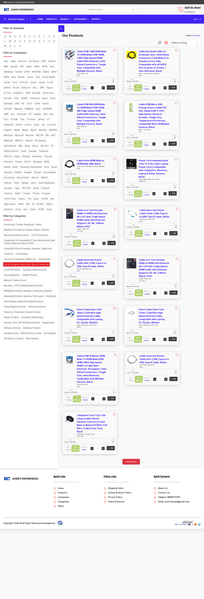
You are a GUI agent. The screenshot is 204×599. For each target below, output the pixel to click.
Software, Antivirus (26, 502)
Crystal (33, 103)
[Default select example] (185, 42)
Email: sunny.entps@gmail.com (172, 572)
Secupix (17, 251)
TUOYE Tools (10, 293)
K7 (25, 166)
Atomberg (22, 82)
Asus (14, 82)
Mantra (15, 182)
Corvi (6, 103)
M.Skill (6, 182)
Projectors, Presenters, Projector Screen (18, 476)
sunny (23, 267)
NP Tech (24, 209)
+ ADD (91, 87)
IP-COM (20, 161)
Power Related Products (15, 464)
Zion (14, 315)
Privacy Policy (113, 567)
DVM (28, 119)
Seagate (8, 251)
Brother (21, 92)
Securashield (29, 251)
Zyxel (6, 320)
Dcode (24, 108)
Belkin (33, 87)
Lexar (6, 177)
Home (40, 19)
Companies (61, 567)
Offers (58, 576)
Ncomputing (9, 203)
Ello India (31, 124)
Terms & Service (114, 572)
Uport (6, 299)
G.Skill (19, 140)
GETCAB (8, 145)
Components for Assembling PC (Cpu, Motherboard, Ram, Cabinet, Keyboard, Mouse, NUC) (19, 365)
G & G (12, 140)
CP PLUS (15, 103)
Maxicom (32, 182)
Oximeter (33, 214)
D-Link (7, 108)
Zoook (21, 315)
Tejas (6, 278)
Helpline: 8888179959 (167, 567)
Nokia (6, 209)
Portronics (8, 230)
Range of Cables (11, 483)
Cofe (6, 98)
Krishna (19, 172)
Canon (30, 92)
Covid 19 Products (12, 405)
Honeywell (8, 156)
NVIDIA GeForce (11, 214)
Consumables (22, 381)
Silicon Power (23, 256)
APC (15, 76)
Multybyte (8, 198)
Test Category (10, 520)
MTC (31, 193)
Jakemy (18, 166)
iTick (28, 161)
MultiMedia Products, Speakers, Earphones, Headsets (18, 435)
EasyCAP (8, 124)
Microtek (8, 193)
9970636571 (190, 12)
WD (27, 304)
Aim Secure (9, 71)
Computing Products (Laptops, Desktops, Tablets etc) (17, 374)
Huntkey (24, 156)
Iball (32, 156)
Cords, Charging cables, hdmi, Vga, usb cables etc (19, 398)
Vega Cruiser (9, 304)
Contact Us (162, 563)
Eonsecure (24, 129)
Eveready (24, 135)
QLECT (27, 230)
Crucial (25, 103)
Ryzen (7, 246)
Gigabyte (18, 145)
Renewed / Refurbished (14, 240)
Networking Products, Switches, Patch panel (18, 444)
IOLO (12, 161)
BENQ (6, 92)
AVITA (6, 87)
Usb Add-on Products (13, 526)
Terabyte (8, 283)
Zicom (6, 315)
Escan (14, 135)
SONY (6, 267)
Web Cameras (10, 531)
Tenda (25, 278)
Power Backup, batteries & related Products (19, 457)
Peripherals (9, 451)
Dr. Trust (7, 119)
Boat (14, 92)
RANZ (17, 235)
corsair (29, 98)
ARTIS (6, 82)
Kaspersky (8, 172)
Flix (5, 140)
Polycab (30, 225)
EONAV (14, 129)
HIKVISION (15, 151)
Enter (6, 129)
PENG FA (19, 219)
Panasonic (8, 219)
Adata (13, 66)
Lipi (13, 177)
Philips (29, 219)
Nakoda (29, 198)
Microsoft (30, 188)
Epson (7, 135)
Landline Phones (29, 416)
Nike (34, 203)
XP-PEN (7, 309)
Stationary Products (12, 507)
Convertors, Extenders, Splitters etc (20, 386)
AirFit (19, 71)
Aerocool (22, 66)
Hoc (31, 151)
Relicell (26, 235)
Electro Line (19, 124)
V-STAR (14, 299)
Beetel (26, 87)
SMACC (16, 262)
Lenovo (28, 172)
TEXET (28, 283)
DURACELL (18, 119)
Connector (8, 381)
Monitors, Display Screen (15, 421)
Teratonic (19, 283)
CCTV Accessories (12, 357)
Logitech (32, 177)
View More (121, 461)
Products (196, 35)
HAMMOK (29, 145)
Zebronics (26, 309)
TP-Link (16, 288)
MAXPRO (8, 188)
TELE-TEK (15, 278)
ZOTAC (29, 315)
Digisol (32, 113)
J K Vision (8, 166)
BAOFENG (15, 87)
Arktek (30, 76)
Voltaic (21, 304)
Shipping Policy (114, 558)
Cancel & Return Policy (117, 563)
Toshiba (7, 288)
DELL (17, 113)
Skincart (7, 262)
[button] (65, 19)
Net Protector (23, 203)
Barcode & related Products (16, 351)
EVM (33, 135)
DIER (24, 113)
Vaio (22, 299)
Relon (34, 235)
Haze (6, 151)
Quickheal (8, 235)
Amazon (27, 71)
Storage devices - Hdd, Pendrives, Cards (19, 513)
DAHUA (15, 108)
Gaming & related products (16, 410)
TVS (29, 293)
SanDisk (26, 246)
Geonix (28, 140)
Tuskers (21, 293)
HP (17, 156)
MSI (25, 193)
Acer (6, 66)
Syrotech (27, 272)
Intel (6, 161)
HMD (25, 151)
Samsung (16, 246)
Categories (61, 572)
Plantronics (19, 225)
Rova (30, 240)
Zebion (16, 309)
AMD (35, 71)
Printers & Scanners (12, 469)
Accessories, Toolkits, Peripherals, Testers (19, 336)
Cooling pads (10, 392)
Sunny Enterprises (12, 272)
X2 (33, 304)
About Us (160, 558)
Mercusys (18, 188)
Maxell (23, 182)
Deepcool (8, 113)
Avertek (33, 82)
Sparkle (15, 267)
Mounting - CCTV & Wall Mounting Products (19, 427)
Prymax (18, 230)
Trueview (27, 288)
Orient (23, 214)
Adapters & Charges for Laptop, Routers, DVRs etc (18, 344)
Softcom (26, 262)
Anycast (7, 76)
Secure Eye (9, 256)
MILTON (17, 193)
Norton (14, 209)
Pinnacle (8, 225)
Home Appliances (12, 416)
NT (31, 209)
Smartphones (10, 502)
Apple (22, 76)
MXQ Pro (19, 198)
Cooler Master (17, 98)
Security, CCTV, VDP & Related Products (17, 495)
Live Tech (21, 177)
